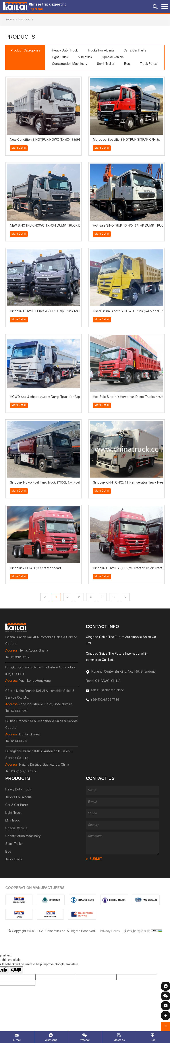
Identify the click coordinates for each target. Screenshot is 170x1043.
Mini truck (85, 57)
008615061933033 (24, 771)
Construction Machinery (69, 64)
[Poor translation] (16, 970)
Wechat (85, 1040)
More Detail (19, 148)
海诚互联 (143, 931)
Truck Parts (148, 64)
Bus (127, 64)
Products (26, 19)
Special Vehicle (113, 57)
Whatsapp (51, 1040)
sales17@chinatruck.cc (107, 690)
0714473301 (20, 711)
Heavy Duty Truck (65, 50)
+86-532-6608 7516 (105, 699)
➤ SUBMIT (94, 859)
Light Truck (60, 57)
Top (153, 1040)
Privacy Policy (110, 931)
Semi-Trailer (105, 64)
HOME (10, 19)
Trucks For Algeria (100, 50)
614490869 (19, 741)
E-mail (17, 1040)
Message (119, 1040)
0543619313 (20, 657)
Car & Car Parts (135, 50)
